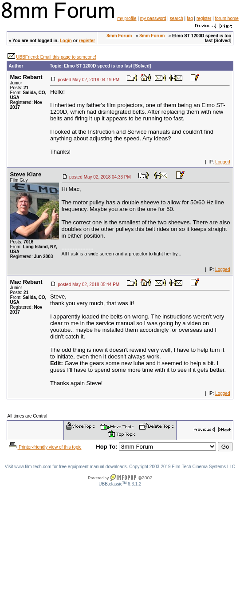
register (204, 18)
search (176, 18)
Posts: (19, 87)
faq (190, 18)
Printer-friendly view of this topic (45, 447)
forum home (226, 18)
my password (153, 18)
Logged (222, 161)
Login (66, 40)
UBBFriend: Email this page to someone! (56, 57)
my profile (126, 18)
